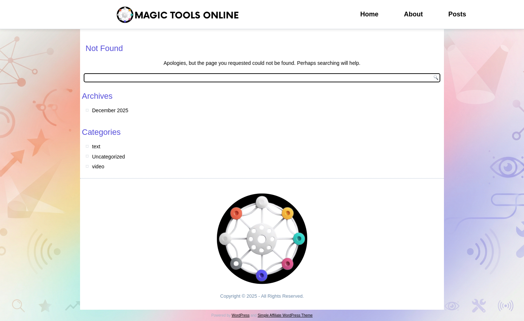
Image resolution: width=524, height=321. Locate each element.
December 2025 (110, 110)
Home (369, 14)
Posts (457, 14)
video (98, 166)
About (413, 14)
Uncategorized (108, 157)
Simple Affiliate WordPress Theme (285, 315)
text (96, 146)
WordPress (240, 315)
